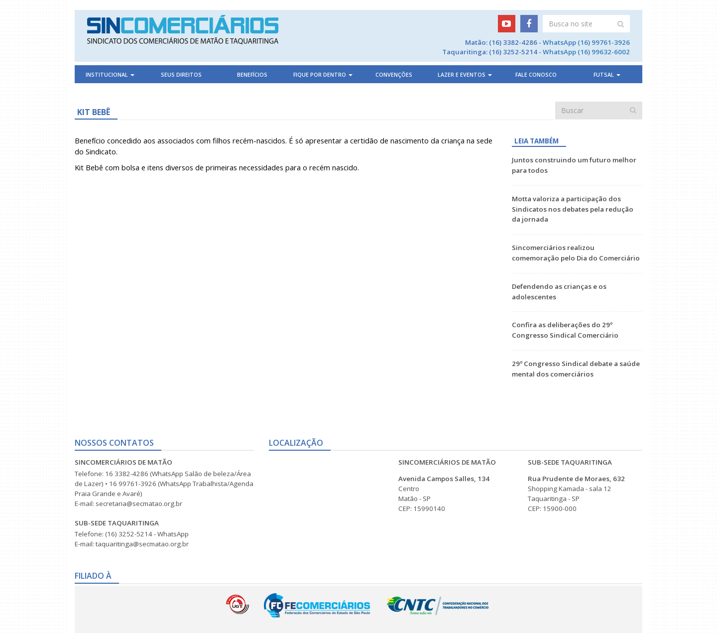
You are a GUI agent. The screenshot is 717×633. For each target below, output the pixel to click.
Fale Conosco (536, 74)
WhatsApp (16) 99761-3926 (586, 42)
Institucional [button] (110, 74)
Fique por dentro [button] (323, 74)
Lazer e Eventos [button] (465, 74)
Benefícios (252, 74)
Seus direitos (181, 74)
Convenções (393, 74)
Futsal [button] (607, 74)
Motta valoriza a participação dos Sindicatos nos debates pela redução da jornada (572, 209)
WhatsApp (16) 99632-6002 (586, 51)
